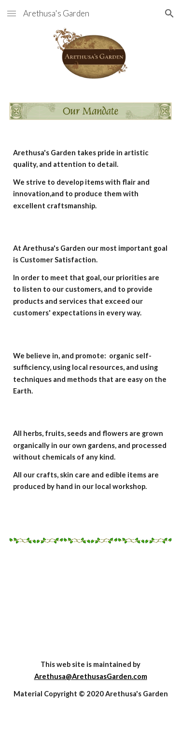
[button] (11, 13)
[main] (90, 179)
